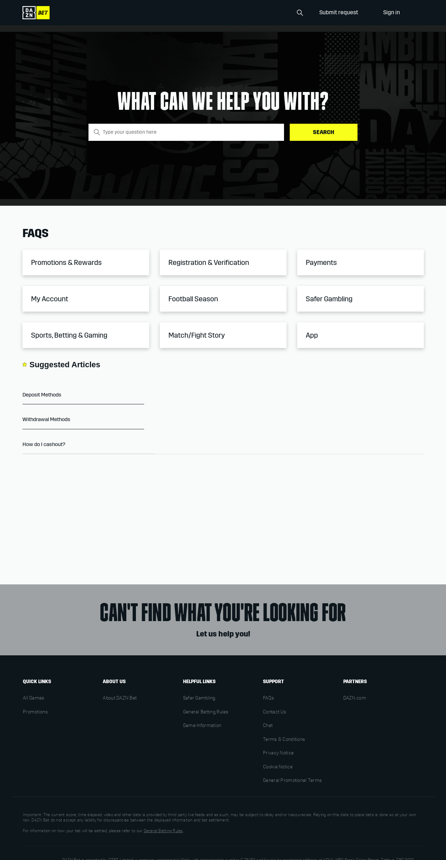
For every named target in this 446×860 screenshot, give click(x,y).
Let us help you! (223, 634)
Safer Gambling (199, 698)
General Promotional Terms (292, 780)
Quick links (37, 682)
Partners (355, 682)
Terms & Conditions (284, 739)
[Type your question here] (186, 132)
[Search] (270, 13)
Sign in (391, 12)
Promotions (35, 712)
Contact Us (274, 712)
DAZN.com (354, 698)
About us (114, 682)
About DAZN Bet (120, 698)
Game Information (202, 725)
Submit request (338, 12)
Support (273, 682)
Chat (268, 725)
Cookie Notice (278, 767)
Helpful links (199, 682)
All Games (34, 698)
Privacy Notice (278, 753)
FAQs (268, 698)
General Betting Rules (206, 712)
